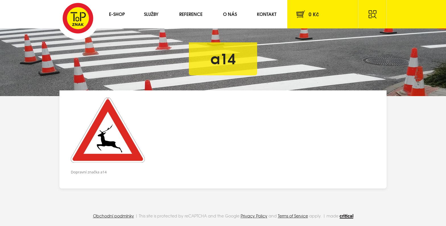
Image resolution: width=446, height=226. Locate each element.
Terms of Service (293, 216)
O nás (230, 13)
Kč (314, 14)
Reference (191, 13)
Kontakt (266, 13)
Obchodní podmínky (113, 216)
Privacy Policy (254, 216)
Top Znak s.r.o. (78, 18)
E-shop (117, 13)
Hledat (372, 14)
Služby (151, 13)
